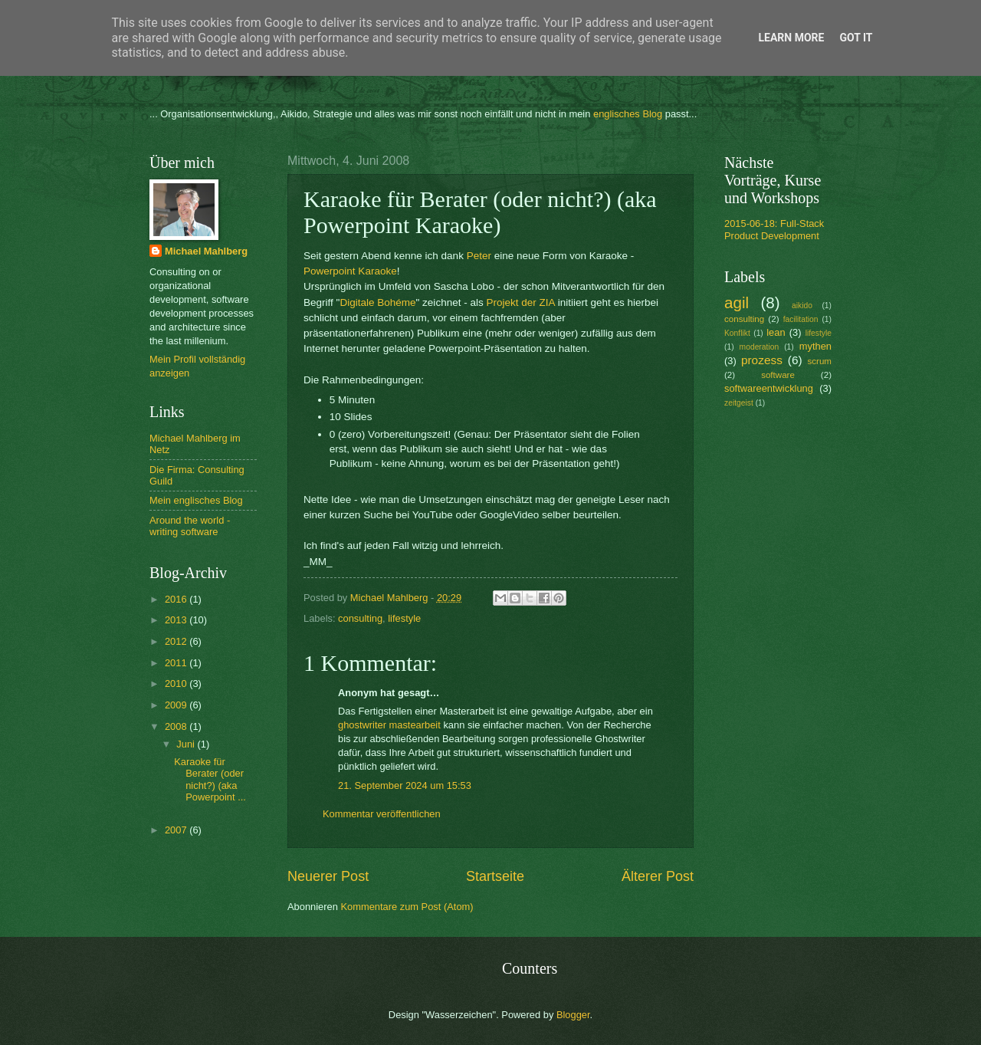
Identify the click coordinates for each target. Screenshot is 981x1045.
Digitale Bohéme (377, 302)
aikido (802, 305)
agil (736, 302)
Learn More (791, 37)
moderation (759, 347)
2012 (177, 641)
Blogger (573, 1014)
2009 (177, 705)
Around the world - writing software (189, 525)
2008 (177, 726)
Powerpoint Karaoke (350, 271)
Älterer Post (658, 876)
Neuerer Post (328, 876)
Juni (186, 744)
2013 (177, 620)
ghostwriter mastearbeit (389, 725)
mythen (815, 346)
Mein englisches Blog (196, 500)
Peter (479, 255)
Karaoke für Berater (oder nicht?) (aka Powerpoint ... (210, 779)
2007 (177, 830)
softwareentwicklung (768, 388)
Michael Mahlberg (206, 251)
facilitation (801, 319)
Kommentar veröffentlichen (382, 814)
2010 (177, 683)
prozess (762, 359)
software (778, 375)
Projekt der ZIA (520, 302)
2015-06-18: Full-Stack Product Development (774, 229)
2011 (177, 663)
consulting (360, 618)
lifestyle (404, 618)
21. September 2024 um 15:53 (404, 785)
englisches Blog (627, 114)
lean (775, 332)
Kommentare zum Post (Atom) (406, 906)
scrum (819, 361)
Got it (855, 37)
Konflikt (737, 333)
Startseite (495, 876)
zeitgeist (738, 403)
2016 (177, 599)
